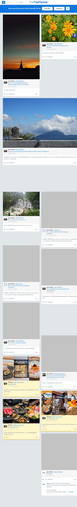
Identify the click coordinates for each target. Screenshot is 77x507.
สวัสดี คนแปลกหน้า (18, 382)
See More (71, 492)
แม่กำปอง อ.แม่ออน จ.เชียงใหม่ (17, 343)
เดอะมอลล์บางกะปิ (13, 427)
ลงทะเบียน (47, 8)
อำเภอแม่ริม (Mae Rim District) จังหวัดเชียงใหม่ (57, 46)
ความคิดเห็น (9, 94)
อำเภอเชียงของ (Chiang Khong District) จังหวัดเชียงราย (58, 289)
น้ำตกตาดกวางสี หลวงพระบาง (17, 220)
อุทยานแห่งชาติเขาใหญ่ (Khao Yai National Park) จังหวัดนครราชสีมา (56, 376)
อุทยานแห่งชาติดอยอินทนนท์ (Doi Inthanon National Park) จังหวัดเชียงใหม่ (18, 83)
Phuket (49, 474)
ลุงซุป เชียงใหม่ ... (20, 81)
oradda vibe (57, 230)
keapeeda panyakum (60, 374)
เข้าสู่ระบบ (59, 8)
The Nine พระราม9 (52, 419)
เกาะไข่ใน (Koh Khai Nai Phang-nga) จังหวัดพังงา (57, 232)
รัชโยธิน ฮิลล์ (12, 384)
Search (17, 2)
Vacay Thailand (58, 472)
